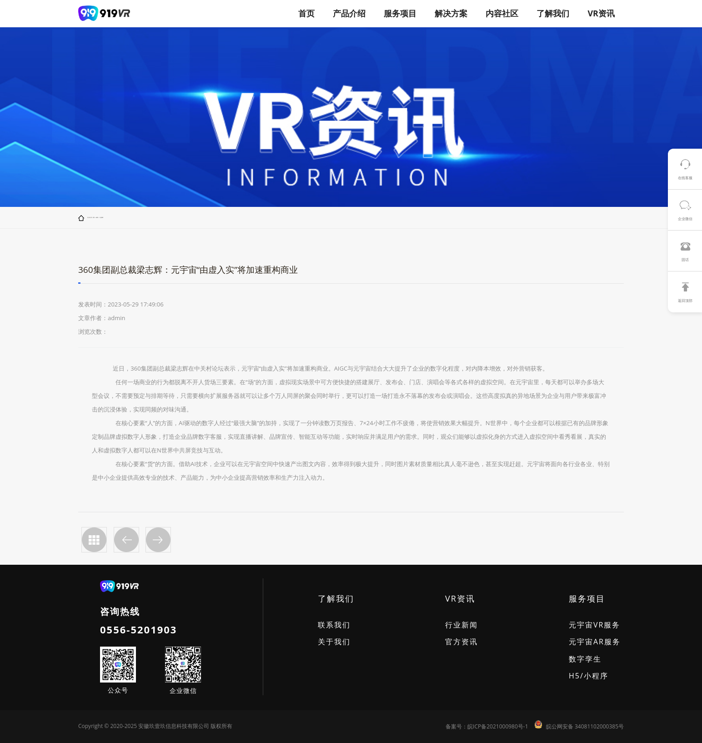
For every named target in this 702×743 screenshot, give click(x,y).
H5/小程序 (588, 676)
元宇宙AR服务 (595, 642)
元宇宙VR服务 (594, 625)
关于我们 (334, 642)
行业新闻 (101, 217)
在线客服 (685, 177)
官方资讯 (461, 642)
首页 (306, 13)
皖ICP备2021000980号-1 (497, 726)
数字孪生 (585, 659)
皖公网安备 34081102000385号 (585, 726)
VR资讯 (96, 217)
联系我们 (334, 625)
